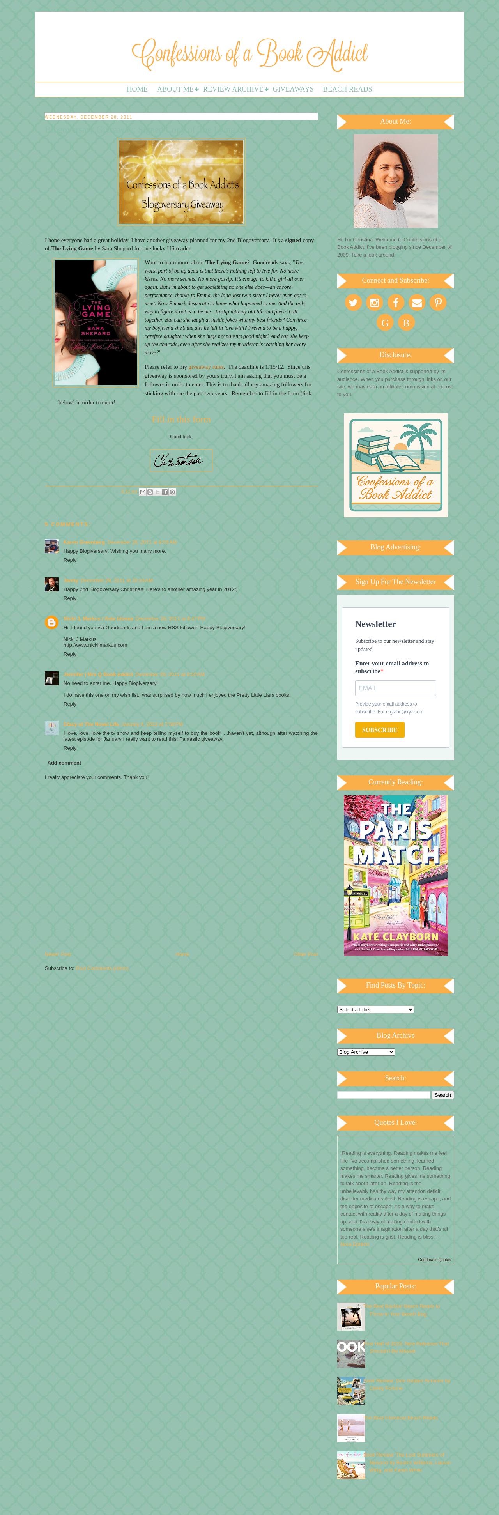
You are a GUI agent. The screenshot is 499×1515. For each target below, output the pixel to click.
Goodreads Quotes (434, 1260)
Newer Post (58, 954)
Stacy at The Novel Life (91, 724)
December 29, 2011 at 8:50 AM (170, 674)
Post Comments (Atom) (102, 968)
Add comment (64, 763)
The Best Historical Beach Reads (400, 1418)
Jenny (71, 580)
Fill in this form (181, 419)
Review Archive (233, 89)
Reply (70, 560)
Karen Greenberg (84, 542)
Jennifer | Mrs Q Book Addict (98, 674)
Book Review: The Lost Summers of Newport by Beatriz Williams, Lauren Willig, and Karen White (407, 1462)
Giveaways (293, 89)
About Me (175, 89)
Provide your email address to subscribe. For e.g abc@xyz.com (389, 708)
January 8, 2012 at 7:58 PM (152, 724)
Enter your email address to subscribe (392, 667)
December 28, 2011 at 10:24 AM (117, 580)
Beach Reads (347, 89)
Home (137, 89)
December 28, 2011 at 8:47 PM (170, 618)
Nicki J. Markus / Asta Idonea (98, 618)
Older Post (306, 954)
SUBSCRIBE (380, 730)
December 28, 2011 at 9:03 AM (142, 542)
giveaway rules (205, 367)
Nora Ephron (354, 1244)
